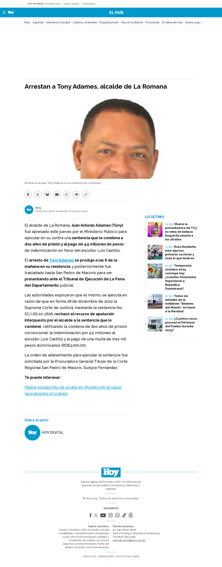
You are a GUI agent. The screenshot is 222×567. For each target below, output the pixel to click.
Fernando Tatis (52, 4)
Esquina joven (109, 22)
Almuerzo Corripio (58, 22)
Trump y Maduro (71, 4)
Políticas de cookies (127, 556)
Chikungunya (88, 4)
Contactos (89, 556)
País (27, 22)
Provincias (152, 22)
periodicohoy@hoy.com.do (129, 540)
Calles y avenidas (85, 22)
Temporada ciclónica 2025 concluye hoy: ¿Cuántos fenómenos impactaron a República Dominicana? (180, 277)
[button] (3, 12)
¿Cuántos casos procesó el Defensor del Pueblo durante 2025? (181, 324)
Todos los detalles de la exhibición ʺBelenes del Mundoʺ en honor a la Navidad (180, 303)
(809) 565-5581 (126, 536)
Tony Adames (61, 260)
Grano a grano (195, 22)
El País (116, 12)
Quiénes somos (106, 556)
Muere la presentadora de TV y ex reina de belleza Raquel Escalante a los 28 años (181, 231)
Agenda (37, 22)
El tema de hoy (172, 22)
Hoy (38, 208)
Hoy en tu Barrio (132, 22)
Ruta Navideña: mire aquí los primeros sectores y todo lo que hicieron (181, 252)
